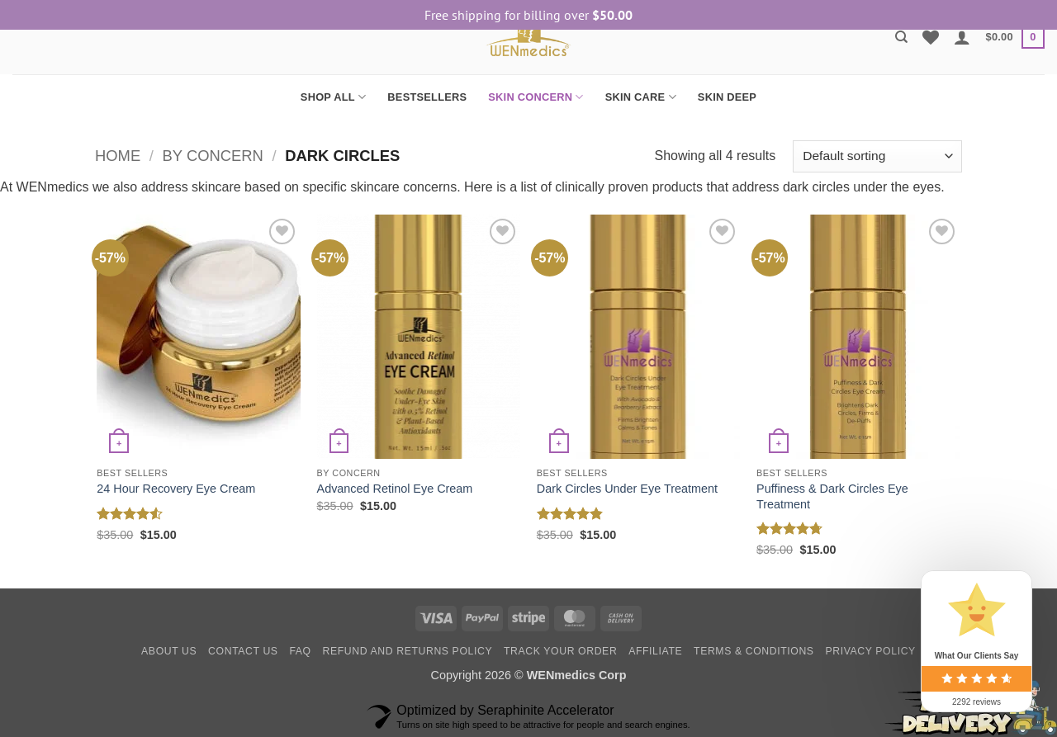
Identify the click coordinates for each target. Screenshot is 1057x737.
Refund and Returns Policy (408, 651)
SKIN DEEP (727, 97)
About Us (169, 651)
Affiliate (655, 651)
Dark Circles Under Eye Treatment (627, 488)
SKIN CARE (640, 97)
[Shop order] (877, 156)
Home (117, 155)
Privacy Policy (870, 651)
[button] (962, 37)
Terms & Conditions (754, 651)
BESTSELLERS (427, 97)
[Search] (901, 37)
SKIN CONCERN (535, 97)
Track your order (560, 651)
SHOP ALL (334, 97)
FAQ (299, 651)
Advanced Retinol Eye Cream (395, 488)
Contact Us (243, 651)
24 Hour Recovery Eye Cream (176, 488)
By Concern (213, 155)
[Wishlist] (930, 37)
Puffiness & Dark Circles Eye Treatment (832, 496)
